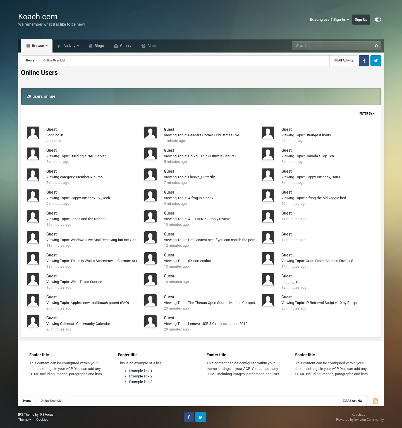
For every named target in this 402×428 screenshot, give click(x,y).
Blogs (99, 46)
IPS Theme (26, 415)
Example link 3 (141, 382)
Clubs (152, 46)
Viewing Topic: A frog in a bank (188, 198)
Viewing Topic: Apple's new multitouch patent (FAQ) (87, 303)
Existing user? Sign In (329, 20)
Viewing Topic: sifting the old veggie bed (313, 198)
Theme (24, 420)
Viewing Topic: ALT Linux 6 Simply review (196, 219)
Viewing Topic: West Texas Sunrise (74, 282)
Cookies (42, 420)
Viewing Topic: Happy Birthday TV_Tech (78, 198)
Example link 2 (141, 376)
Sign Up (361, 19)
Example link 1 (141, 371)
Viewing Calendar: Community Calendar (78, 324)
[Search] (318, 45)
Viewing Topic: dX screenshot (187, 261)
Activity (69, 46)
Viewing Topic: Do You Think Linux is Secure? (200, 156)
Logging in (54, 135)
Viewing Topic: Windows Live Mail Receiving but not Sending (94, 240)
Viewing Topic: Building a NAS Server (76, 156)
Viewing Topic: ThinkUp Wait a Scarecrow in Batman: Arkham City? (99, 261)
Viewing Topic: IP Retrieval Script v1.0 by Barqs (319, 303)
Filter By (367, 113)
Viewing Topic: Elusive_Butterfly (189, 177)
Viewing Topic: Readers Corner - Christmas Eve (201, 135)
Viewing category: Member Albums (74, 177)
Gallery (125, 46)
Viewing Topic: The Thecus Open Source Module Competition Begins (219, 303)
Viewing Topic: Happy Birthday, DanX (310, 177)
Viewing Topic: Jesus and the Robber (76, 219)
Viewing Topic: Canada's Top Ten (307, 156)
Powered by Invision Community (360, 420)
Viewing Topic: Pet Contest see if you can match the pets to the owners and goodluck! (233, 240)
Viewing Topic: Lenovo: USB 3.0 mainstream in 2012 (205, 324)
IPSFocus (46, 415)
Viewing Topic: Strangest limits (306, 135)
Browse (38, 46)
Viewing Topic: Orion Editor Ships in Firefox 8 (317, 261)
